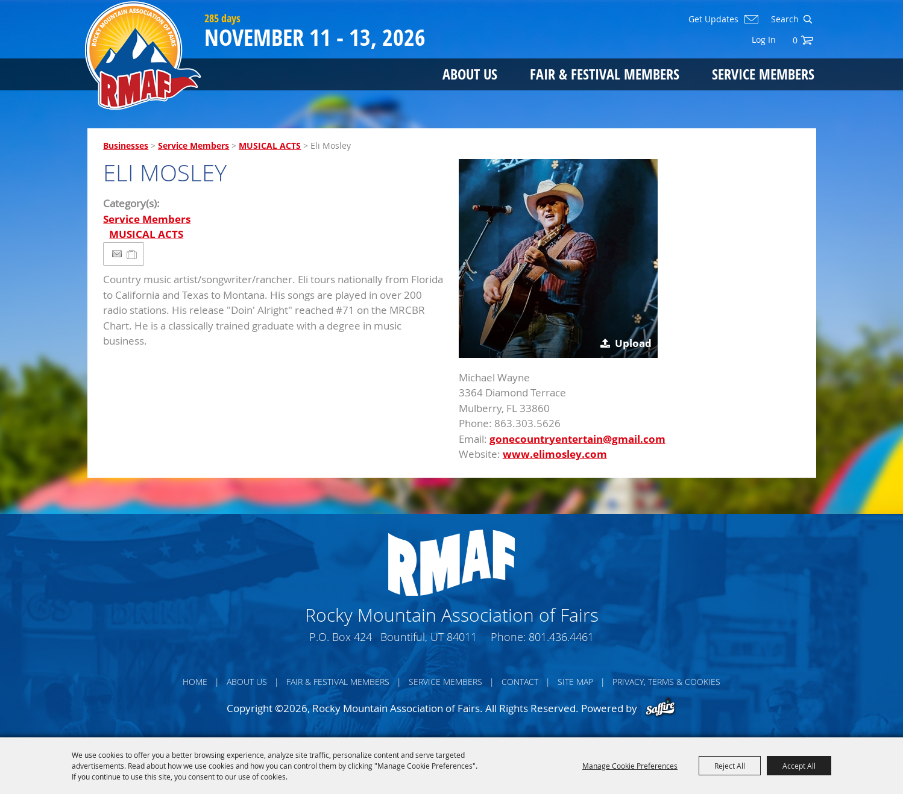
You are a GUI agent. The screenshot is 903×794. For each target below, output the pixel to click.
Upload (633, 343)
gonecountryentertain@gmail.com (577, 439)
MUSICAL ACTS (270, 145)
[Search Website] (784, 19)
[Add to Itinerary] (132, 254)
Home (195, 681)
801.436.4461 (561, 637)
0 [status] (795, 40)
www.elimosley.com (555, 454)
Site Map (575, 681)
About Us (469, 74)
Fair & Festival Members (604, 74)
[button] (558, 258)
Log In (764, 39)
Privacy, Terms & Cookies (666, 681)
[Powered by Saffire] (660, 708)
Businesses (125, 145)
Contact (520, 681)
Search (807, 19)
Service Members (763, 74)
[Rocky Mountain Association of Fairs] (143, 55)
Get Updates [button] (713, 19)
